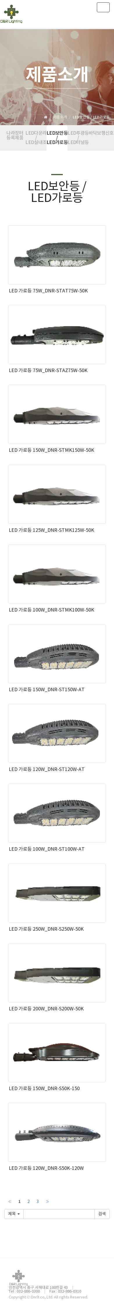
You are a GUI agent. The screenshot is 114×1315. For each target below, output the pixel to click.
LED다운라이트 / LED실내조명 (35, 138)
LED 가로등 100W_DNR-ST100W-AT (47, 849)
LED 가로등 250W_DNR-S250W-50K (46, 929)
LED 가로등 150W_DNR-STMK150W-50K (51, 450)
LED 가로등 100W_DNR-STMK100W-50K (51, 610)
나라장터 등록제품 (14, 136)
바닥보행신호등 (99, 133)
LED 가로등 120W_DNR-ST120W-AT (47, 769)
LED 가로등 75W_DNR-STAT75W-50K (48, 291)
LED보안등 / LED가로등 (57, 138)
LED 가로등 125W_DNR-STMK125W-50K (51, 530)
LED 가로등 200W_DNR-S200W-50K (46, 1009)
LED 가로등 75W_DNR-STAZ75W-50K (48, 370)
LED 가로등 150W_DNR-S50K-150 (44, 1088)
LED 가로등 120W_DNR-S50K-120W (46, 1168)
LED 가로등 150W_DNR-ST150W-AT (47, 689)
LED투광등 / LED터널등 (77, 138)
